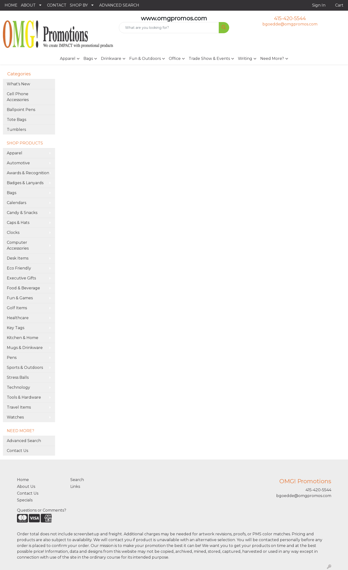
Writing (245, 58)
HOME (11, 5)
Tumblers (16, 129)
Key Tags (15, 327)
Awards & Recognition (28, 173)
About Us (26, 486)
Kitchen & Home (22, 337)
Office (175, 58)
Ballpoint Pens (21, 109)
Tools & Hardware (24, 397)
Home (23, 479)
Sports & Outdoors (25, 367)
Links (75, 486)
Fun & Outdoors (145, 58)
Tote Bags (16, 119)
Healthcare (18, 318)
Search (77, 479)
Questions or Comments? (41, 510)
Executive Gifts (21, 278)
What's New (18, 84)
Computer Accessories (18, 245)
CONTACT (56, 5)
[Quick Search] (169, 27)
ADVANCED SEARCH (119, 5)
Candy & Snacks (22, 212)
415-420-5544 (290, 18)
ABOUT (28, 5)
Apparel (67, 58)
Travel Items (19, 407)
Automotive (18, 163)
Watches (15, 417)
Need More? (272, 58)
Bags (88, 58)
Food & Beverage (23, 288)
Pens (11, 357)
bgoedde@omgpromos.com (289, 24)
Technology (18, 387)
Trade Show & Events (209, 58)
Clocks (13, 232)
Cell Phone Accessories (18, 97)
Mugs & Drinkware (25, 347)
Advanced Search (24, 440)
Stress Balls (18, 377)
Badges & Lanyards (25, 183)
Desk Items (17, 258)
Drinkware (111, 58)
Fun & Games (20, 298)
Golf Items (17, 308)
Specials (24, 500)
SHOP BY (79, 5)
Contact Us (17, 450)
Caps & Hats (18, 222)
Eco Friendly (19, 268)
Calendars (16, 202)
